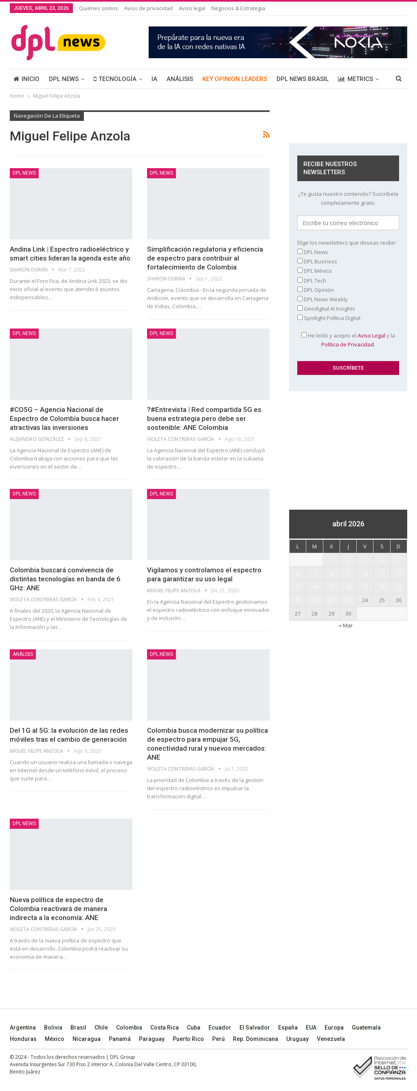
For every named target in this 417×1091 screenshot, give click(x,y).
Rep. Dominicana (255, 1039)
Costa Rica (164, 1027)
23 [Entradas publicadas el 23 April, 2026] (348, 600)
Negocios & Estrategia (238, 8)
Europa (334, 1027)
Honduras (23, 1039)
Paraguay (152, 1039)
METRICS (355, 79)
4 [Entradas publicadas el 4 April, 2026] (381, 559)
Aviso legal (192, 8)
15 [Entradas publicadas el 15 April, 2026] (331, 586)
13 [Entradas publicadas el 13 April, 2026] (298, 586)
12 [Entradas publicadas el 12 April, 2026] (399, 573)
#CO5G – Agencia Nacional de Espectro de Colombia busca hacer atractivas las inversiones (64, 418)
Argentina (23, 1027)
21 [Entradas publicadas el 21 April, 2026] (314, 600)
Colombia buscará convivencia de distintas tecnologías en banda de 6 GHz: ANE (65, 579)
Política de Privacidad (347, 344)
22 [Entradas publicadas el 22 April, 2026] (331, 600)
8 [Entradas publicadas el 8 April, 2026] (331, 573)
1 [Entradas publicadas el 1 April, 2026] (331, 559)
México (54, 1039)
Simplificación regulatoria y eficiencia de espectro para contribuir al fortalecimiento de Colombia (205, 258)
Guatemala (366, 1027)
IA (154, 79)
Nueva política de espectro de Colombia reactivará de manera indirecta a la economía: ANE (58, 909)
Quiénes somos (98, 8)
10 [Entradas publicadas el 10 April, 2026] (365, 573)
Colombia (129, 1027)
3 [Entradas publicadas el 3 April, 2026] (365, 559)
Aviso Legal (371, 335)
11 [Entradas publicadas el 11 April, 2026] (382, 573)
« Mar (346, 625)
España (288, 1027)
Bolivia (53, 1027)
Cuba (193, 1027)
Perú (218, 1039)
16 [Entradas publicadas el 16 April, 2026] (348, 586)
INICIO (26, 79)
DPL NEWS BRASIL (303, 79)
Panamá (120, 1039)
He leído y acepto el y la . (348, 340)
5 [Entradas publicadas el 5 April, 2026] (398, 559)
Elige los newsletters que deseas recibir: (347, 242)
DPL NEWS (64, 79)
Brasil (78, 1027)
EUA (311, 1027)
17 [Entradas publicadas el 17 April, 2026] (365, 586)
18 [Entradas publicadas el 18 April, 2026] (382, 586)
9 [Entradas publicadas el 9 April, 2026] (348, 573)
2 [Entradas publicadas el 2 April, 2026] (348, 559)
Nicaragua (86, 1039)
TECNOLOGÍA (115, 79)
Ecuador (219, 1027)
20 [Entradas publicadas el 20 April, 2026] (298, 600)
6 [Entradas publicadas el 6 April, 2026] (297, 573)
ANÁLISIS (180, 79)
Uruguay (297, 1039)
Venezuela (331, 1039)
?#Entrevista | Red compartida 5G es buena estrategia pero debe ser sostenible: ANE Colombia (204, 418)
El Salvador (254, 1027)
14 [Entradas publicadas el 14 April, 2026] (314, 586)
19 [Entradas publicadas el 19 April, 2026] (399, 586)
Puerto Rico (188, 1039)
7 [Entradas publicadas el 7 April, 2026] (314, 573)
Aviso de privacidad (148, 8)
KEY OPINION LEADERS (234, 79)
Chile (101, 1027)
